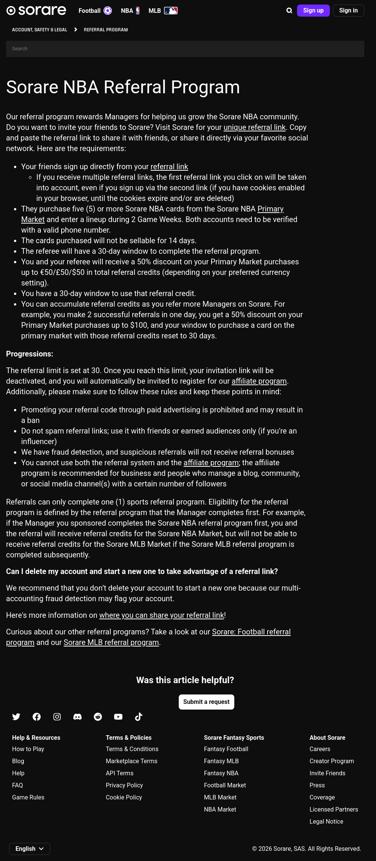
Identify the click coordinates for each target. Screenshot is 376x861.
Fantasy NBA (221, 773)
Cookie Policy (124, 797)
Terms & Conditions (132, 749)
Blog (18, 761)
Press (317, 785)
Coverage (322, 797)
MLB (163, 10)
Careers (319, 749)
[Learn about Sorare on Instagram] (57, 717)
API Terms (120, 773)
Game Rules (28, 797)
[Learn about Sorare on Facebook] (36, 717)
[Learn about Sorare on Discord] (77, 717)
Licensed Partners (333, 809)
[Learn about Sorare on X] (16, 717)
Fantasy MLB (221, 761)
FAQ (17, 785)
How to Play (28, 749)
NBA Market (220, 809)
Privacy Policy (124, 785)
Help (18, 773)
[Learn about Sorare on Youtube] (118, 717)
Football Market (225, 785)
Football (95, 10)
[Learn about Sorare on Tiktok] (139, 717)
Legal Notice (326, 821)
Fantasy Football (226, 749)
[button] (289, 10)
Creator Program (331, 761)
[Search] (185, 49)
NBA (130, 10)
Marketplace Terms (132, 761)
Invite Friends (327, 773)
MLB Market (220, 797)
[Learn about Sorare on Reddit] (98, 717)
